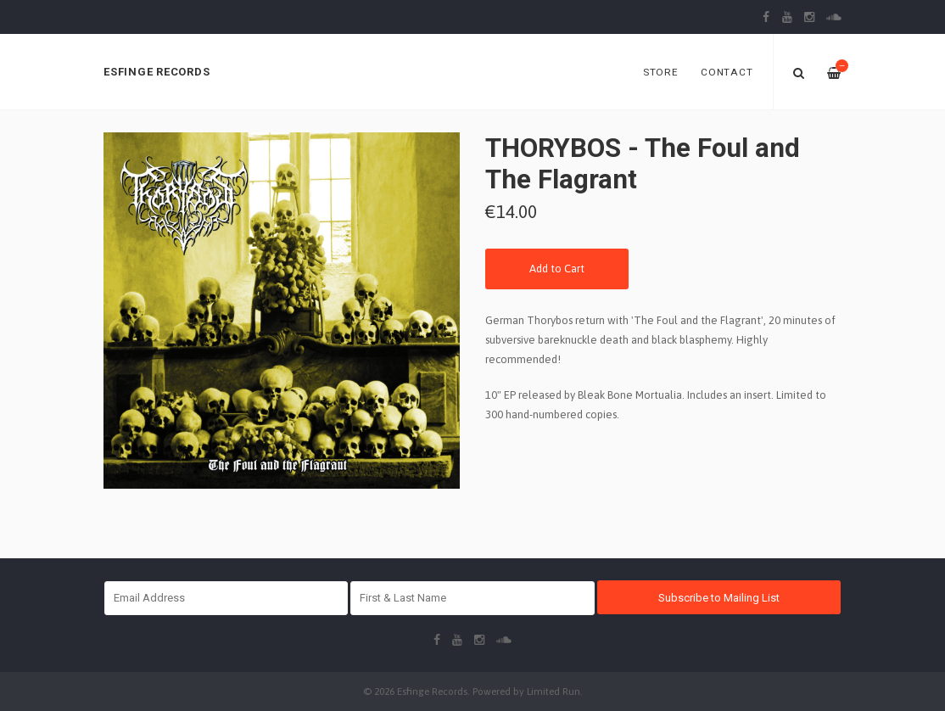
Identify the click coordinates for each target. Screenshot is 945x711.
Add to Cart (556, 268)
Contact (726, 72)
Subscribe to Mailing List (719, 597)
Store (661, 72)
